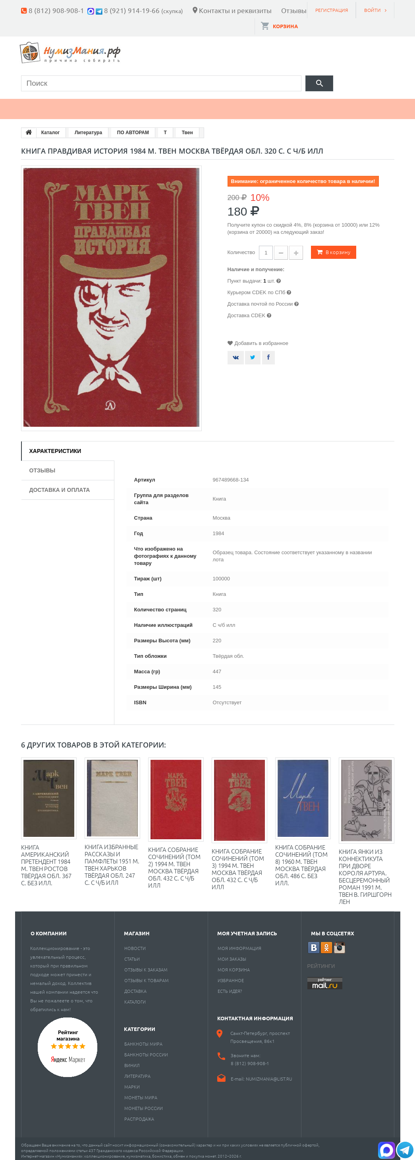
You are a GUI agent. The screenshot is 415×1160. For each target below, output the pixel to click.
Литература (137, 1072)
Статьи (132, 955)
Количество (241, 249)
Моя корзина (234, 965)
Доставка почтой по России (260, 300)
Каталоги (135, 997)
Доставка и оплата (59, 486)
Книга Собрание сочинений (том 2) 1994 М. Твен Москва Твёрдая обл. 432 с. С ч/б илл (174, 863)
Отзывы (294, 10)
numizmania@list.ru (269, 1074)
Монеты (44, 105)
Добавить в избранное (261, 340)
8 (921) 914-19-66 (132, 10)
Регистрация (331, 10)
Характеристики (55, 447)
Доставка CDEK (247, 312)
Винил (131, 1061)
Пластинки (258, 105)
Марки (156, 105)
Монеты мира (140, 1093)
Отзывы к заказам (146, 965)
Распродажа (139, 1115)
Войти (372, 10)
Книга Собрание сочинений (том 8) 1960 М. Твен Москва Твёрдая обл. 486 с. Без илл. (301, 861)
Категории (139, 1024)
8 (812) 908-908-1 (56, 10)
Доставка (135, 987)
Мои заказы (232, 955)
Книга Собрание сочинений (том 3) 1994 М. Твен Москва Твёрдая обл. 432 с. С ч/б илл (238, 865)
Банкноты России (146, 1050)
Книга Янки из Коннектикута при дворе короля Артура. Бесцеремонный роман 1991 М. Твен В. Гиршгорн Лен (365, 872)
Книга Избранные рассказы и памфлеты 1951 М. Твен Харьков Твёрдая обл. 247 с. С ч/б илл (112, 860)
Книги (202, 105)
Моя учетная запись (247, 929)
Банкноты (101, 105)
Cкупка (366, 105)
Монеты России (143, 1104)
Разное (316, 105)
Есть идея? (230, 987)
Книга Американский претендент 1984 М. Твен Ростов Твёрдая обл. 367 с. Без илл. (46, 861)
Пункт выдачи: (245, 277)
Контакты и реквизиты (235, 10)
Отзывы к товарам (146, 976)
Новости (135, 944)
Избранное (231, 976)
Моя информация (239, 944)
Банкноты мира (143, 1040)
